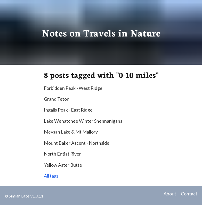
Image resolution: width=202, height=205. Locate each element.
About (170, 193)
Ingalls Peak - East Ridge (68, 110)
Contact (189, 193)
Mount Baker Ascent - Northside (76, 143)
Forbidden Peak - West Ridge (73, 88)
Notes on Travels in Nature (101, 32)
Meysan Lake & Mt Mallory (71, 132)
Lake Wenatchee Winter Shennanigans (83, 121)
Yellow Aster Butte (63, 165)
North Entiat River (62, 154)
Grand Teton (56, 99)
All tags (51, 176)
